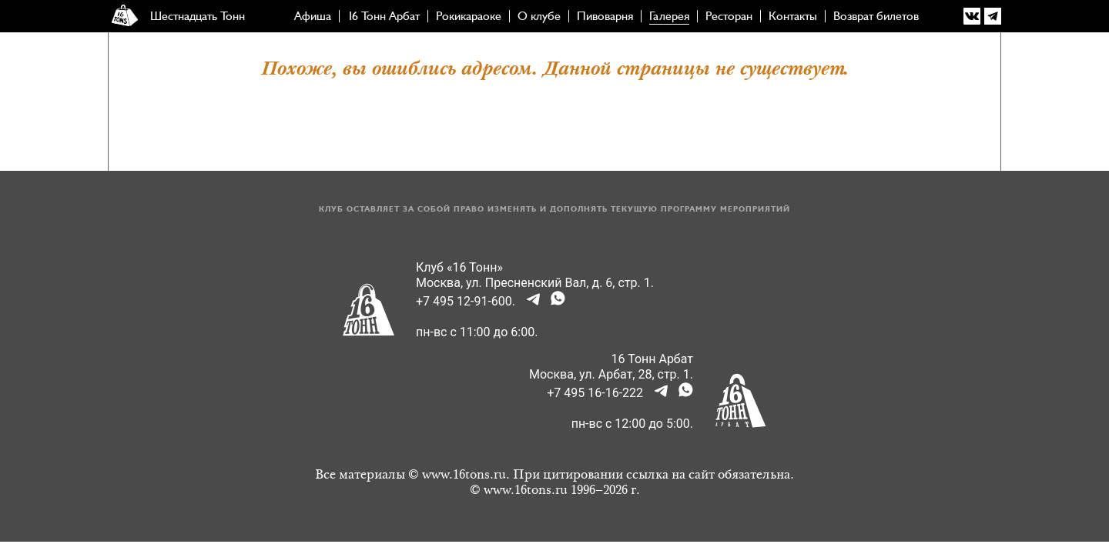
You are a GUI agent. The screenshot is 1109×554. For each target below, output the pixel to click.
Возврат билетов (876, 16)
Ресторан (728, 16)
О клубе (539, 16)
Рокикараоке (468, 16)
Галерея (669, 16)
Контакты (793, 16)
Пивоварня (605, 16)
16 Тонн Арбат (383, 16)
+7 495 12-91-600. (465, 301)
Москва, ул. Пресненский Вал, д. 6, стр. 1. (535, 282)
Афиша (312, 16)
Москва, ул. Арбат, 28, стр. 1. (611, 374)
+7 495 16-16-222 (595, 392)
